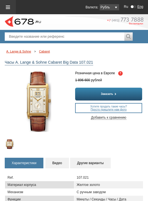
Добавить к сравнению (108, 117)
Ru (126, 7)
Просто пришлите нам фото (109, 109)
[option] (13, 144)
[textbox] (64, 36)
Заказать (109, 93)
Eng (140, 7)
